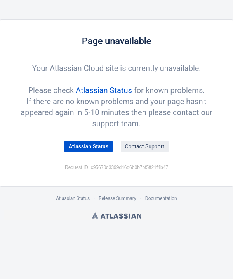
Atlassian (116, 215)
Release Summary (117, 198)
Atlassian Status (104, 90)
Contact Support (145, 146)
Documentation (161, 198)
